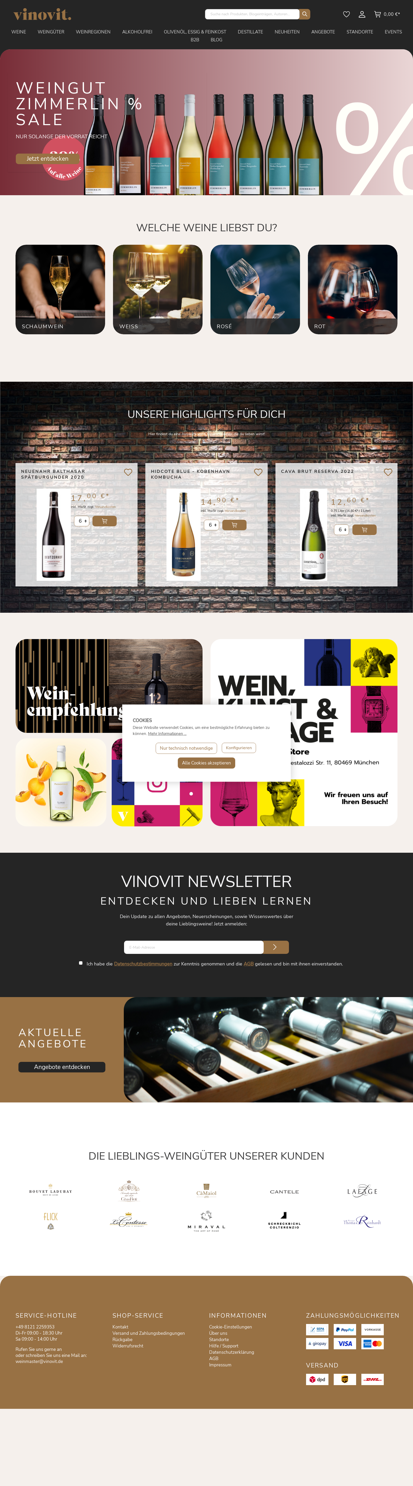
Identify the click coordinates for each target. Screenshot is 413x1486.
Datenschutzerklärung (231, 1352)
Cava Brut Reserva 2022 (317, 471)
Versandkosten (105, 511)
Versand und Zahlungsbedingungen (148, 1333)
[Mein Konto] (362, 16)
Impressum (220, 1365)
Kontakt (120, 1327)
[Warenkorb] (387, 16)
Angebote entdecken (62, 1067)
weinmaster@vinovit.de (39, 1362)
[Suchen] (303, 14)
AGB (249, 964)
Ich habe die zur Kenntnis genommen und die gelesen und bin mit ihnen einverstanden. (215, 964)
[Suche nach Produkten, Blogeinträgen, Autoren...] (252, 14)
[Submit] (275, 947)
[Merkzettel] (346, 16)
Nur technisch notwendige (185, 748)
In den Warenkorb (104, 525)
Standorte (219, 1340)
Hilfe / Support (223, 1346)
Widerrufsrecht (127, 1346)
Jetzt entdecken (47, 159)
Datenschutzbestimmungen (144, 964)
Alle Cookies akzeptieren (206, 763)
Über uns (218, 1333)
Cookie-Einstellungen (230, 1327)
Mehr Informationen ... (167, 733)
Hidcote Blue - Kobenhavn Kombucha (190, 474)
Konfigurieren (239, 748)
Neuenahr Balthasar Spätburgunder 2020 (53, 474)
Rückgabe (122, 1340)
